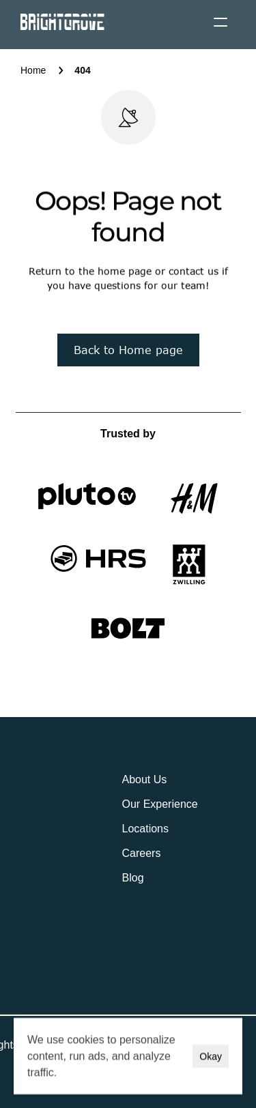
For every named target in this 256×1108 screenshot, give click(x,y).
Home (33, 70)
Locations (145, 828)
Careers (141, 853)
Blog (133, 878)
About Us (144, 779)
